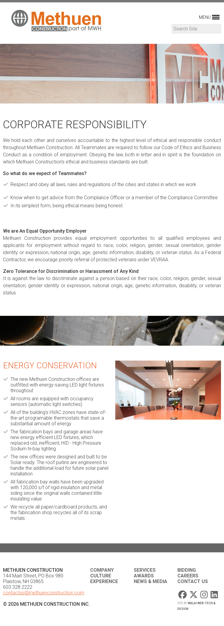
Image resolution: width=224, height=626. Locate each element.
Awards (144, 576)
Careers (187, 576)
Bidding (186, 570)
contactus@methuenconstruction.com (43, 593)
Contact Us (192, 581)
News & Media (150, 581)
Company (102, 570)
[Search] (196, 28)
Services (145, 570)
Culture (100, 576)
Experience (104, 581)
